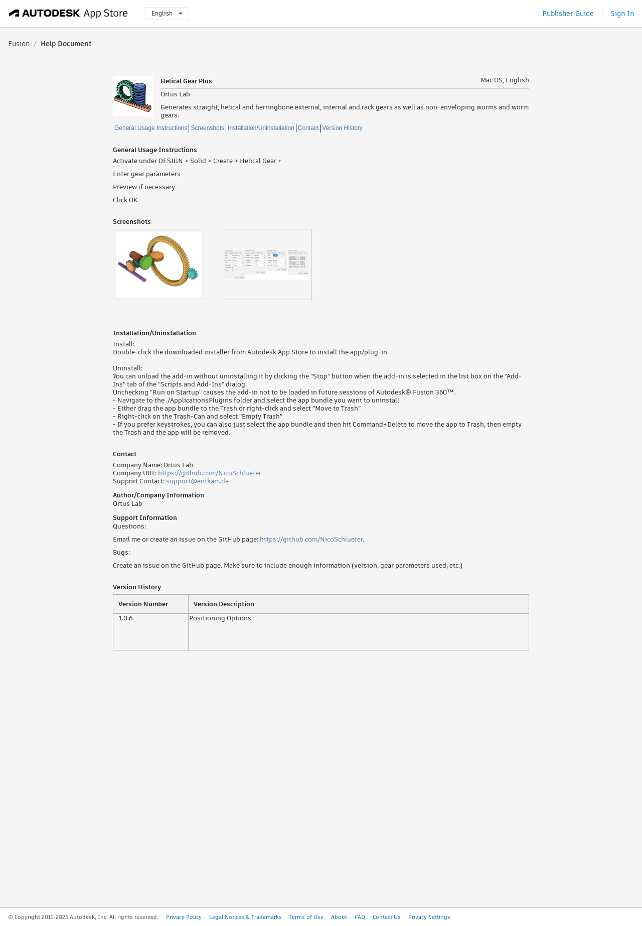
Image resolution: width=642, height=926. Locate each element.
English (167, 13)
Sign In (622, 14)
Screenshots (207, 127)
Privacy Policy (184, 917)
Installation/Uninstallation (261, 127)
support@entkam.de (197, 481)
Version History (342, 127)
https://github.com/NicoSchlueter (209, 473)
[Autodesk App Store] (68, 13)
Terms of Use (306, 917)
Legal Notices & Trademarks (245, 917)
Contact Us (387, 917)
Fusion (19, 44)
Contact (308, 127)
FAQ (360, 917)
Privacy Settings (429, 917)
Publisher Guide (568, 14)
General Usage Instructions (150, 127)
